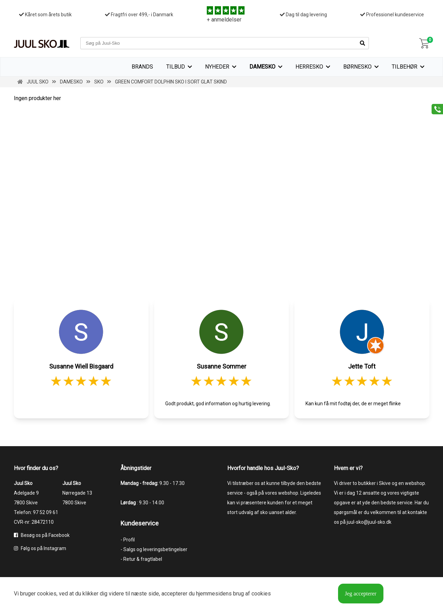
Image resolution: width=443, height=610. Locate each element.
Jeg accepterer (360, 593)
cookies (46, 593)
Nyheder (217, 66)
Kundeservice (140, 523)
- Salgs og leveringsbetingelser (154, 549)
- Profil (128, 539)
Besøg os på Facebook (42, 535)
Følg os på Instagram (40, 548)
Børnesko (357, 66)
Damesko (262, 66)
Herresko (309, 66)
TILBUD (175, 66)
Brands (142, 66)
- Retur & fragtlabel (141, 559)
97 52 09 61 (45, 512)
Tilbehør (404, 66)
